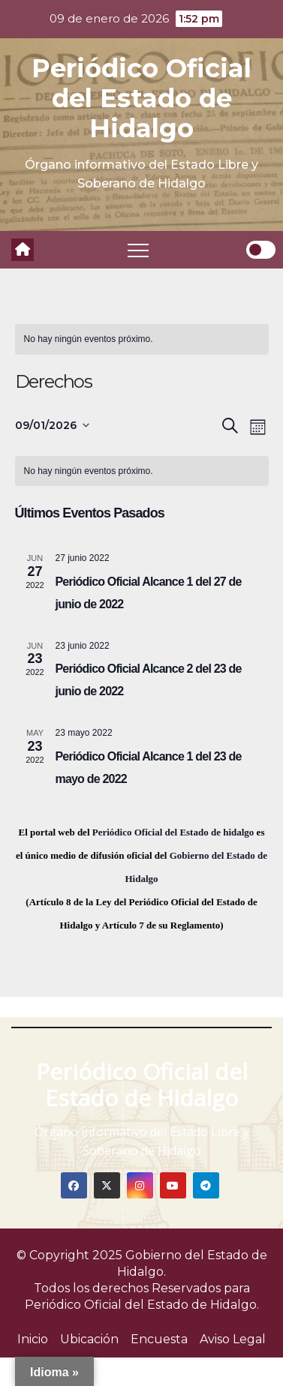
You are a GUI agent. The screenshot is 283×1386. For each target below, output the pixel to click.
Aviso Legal (233, 1339)
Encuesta (159, 1339)
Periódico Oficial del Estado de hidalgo (173, 832)
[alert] (142, 339)
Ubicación (89, 1339)
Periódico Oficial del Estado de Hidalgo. (142, 1305)
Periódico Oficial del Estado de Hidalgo (141, 98)
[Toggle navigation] (138, 249)
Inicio (32, 1339)
